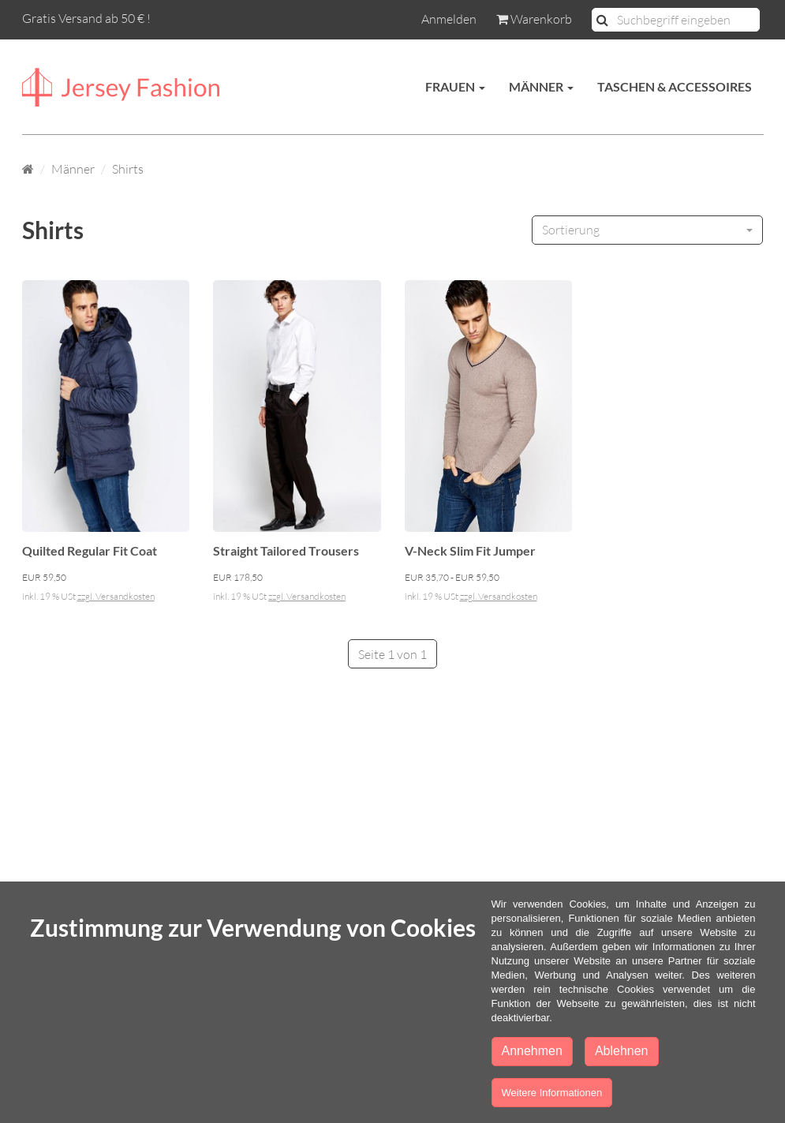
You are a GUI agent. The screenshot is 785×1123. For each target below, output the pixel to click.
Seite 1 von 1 (392, 654)
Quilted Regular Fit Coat (89, 550)
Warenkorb (534, 19)
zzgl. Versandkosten (116, 596)
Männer (541, 86)
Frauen (455, 86)
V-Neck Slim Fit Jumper (470, 550)
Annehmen (532, 1050)
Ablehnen (622, 1050)
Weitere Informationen (552, 1093)
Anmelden (449, 19)
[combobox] (647, 230)
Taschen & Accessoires (674, 86)
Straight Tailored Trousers (286, 550)
